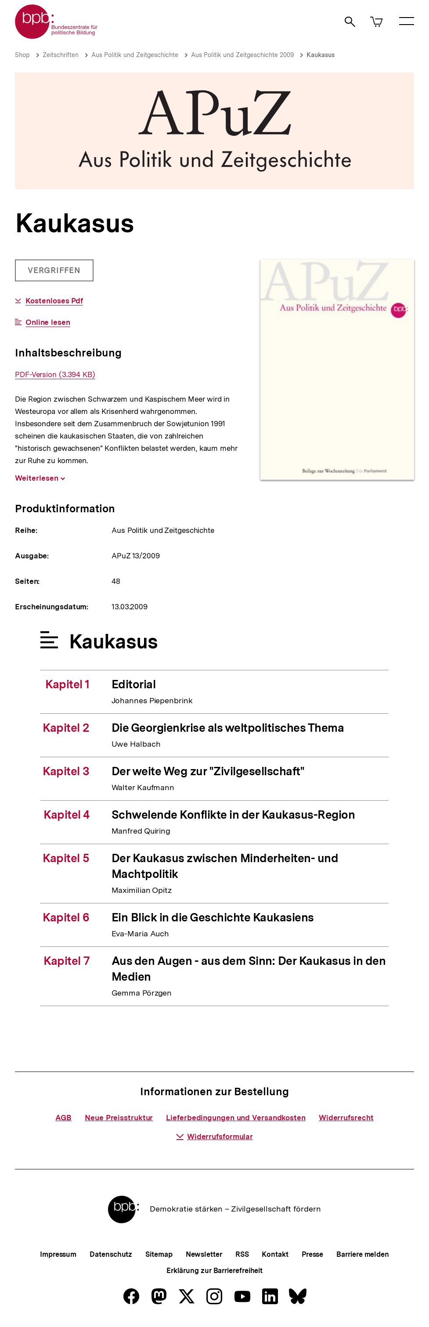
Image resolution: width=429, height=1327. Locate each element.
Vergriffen (55, 273)
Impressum (58, 1254)
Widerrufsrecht (346, 1117)
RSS (242, 1254)
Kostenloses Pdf (54, 301)
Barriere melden (362, 1254)
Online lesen (47, 322)
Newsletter (204, 1254)
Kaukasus (320, 54)
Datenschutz (111, 1254)
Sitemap (158, 1254)
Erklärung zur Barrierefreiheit (214, 1270)
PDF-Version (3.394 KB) (55, 374)
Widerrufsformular (214, 1136)
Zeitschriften (61, 54)
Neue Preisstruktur (119, 1117)
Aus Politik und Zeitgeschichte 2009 (242, 54)
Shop (22, 54)
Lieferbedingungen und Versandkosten (236, 1117)
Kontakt (275, 1254)
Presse (312, 1254)
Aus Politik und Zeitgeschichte (134, 54)
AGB (63, 1117)
